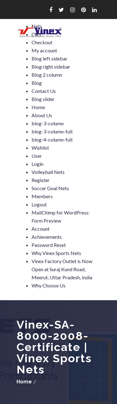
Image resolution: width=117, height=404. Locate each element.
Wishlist (40, 148)
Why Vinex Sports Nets (56, 253)
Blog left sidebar (49, 58)
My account (44, 50)
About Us (42, 115)
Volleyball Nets (48, 172)
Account (41, 229)
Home (38, 107)
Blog (37, 83)
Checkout (42, 42)
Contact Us (44, 91)
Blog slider (43, 99)
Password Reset (49, 245)
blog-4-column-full (52, 139)
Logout (39, 204)
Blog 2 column (47, 75)
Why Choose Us (49, 285)
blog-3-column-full (52, 131)
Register (41, 180)
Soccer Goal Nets (50, 188)
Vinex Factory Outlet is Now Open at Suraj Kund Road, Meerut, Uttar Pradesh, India (62, 269)
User (37, 156)
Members (42, 196)
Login (37, 164)
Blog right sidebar (51, 67)
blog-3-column (48, 123)
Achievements (47, 237)
